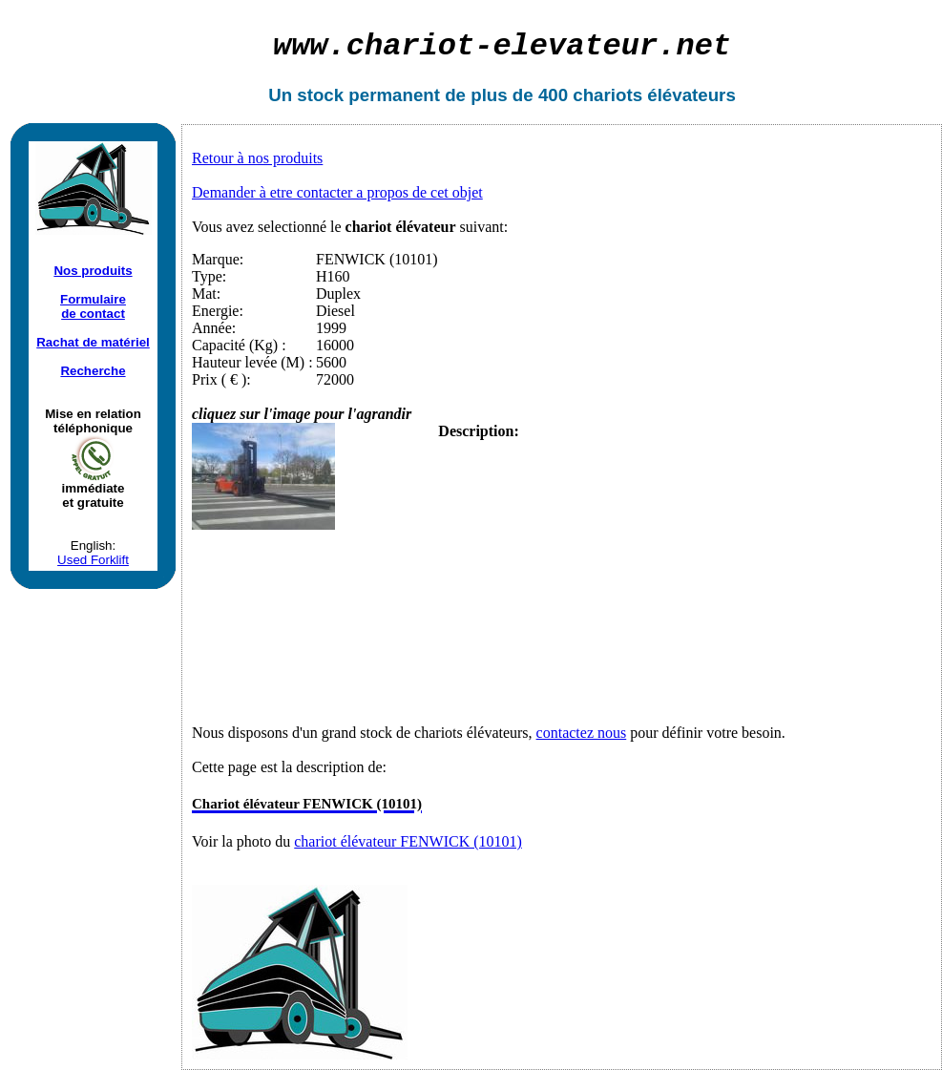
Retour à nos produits (257, 158)
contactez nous (581, 732)
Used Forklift (93, 560)
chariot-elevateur (502, 46)
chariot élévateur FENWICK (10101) (408, 841)
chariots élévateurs (654, 95)
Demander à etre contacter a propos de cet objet (337, 192)
